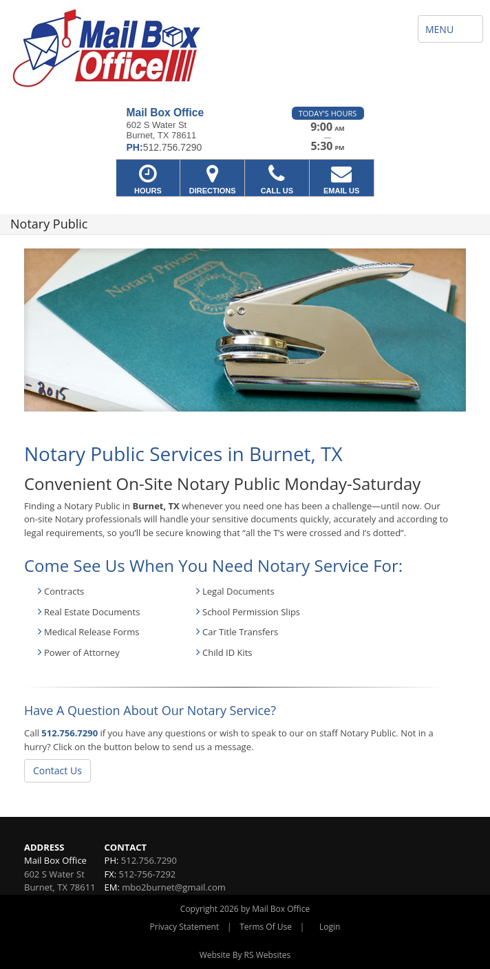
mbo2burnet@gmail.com (173, 887)
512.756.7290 (69, 733)
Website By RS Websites (245, 955)
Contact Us (57, 770)
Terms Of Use (265, 927)
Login (329, 927)
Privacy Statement (185, 927)
